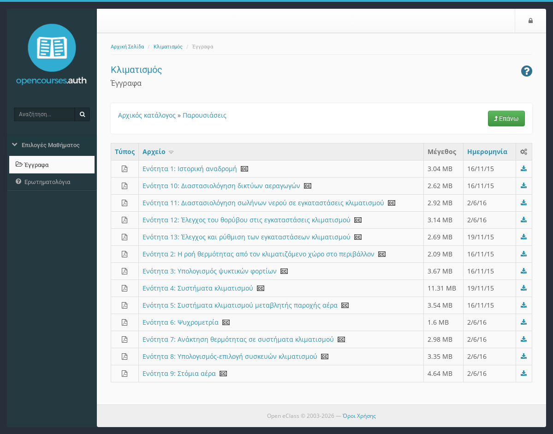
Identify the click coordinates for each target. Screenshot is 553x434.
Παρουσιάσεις (204, 115)
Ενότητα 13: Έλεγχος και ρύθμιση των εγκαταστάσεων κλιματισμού (247, 236)
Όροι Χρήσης (359, 416)
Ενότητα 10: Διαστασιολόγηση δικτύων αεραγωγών (221, 185)
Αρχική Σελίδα (127, 47)
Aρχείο (159, 151)
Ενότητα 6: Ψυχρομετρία (181, 322)
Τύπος (125, 151)
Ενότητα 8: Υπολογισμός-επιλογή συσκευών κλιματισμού (230, 356)
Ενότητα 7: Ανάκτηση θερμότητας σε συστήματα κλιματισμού (238, 339)
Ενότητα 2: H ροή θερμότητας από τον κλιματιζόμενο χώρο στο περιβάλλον (259, 254)
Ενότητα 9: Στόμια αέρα (179, 373)
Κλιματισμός (168, 47)
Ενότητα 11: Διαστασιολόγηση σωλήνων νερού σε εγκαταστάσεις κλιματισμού (263, 202)
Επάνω (506, 118)
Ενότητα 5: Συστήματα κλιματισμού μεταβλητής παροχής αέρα (240, 305)
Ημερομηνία (487, 151)
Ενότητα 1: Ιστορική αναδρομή (190, 168)
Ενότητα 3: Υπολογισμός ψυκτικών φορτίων (210, 271)
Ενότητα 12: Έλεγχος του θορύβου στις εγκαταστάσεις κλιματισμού (247, 219)
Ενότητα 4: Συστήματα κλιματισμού (198, 288)
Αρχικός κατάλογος (147, 115)
